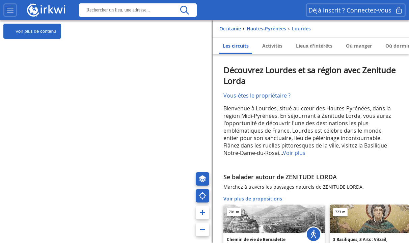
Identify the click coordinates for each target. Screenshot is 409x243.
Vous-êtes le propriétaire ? (257, 95)
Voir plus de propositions (252, 198)
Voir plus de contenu (29, 31)
